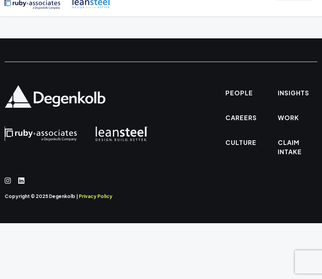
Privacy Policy (96, 196)
